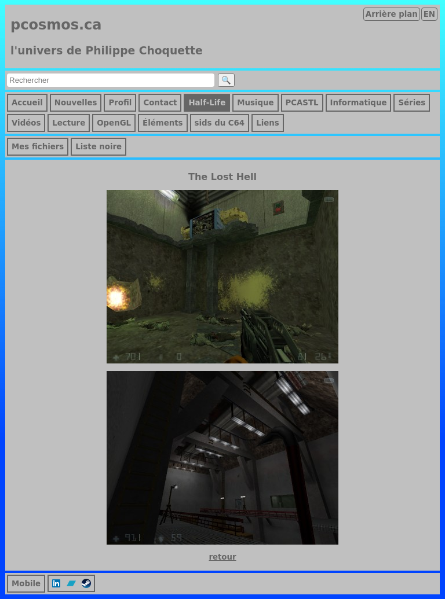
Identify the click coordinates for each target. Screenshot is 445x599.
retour (222, 557)
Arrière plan (392, 14)
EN (429, 14)
